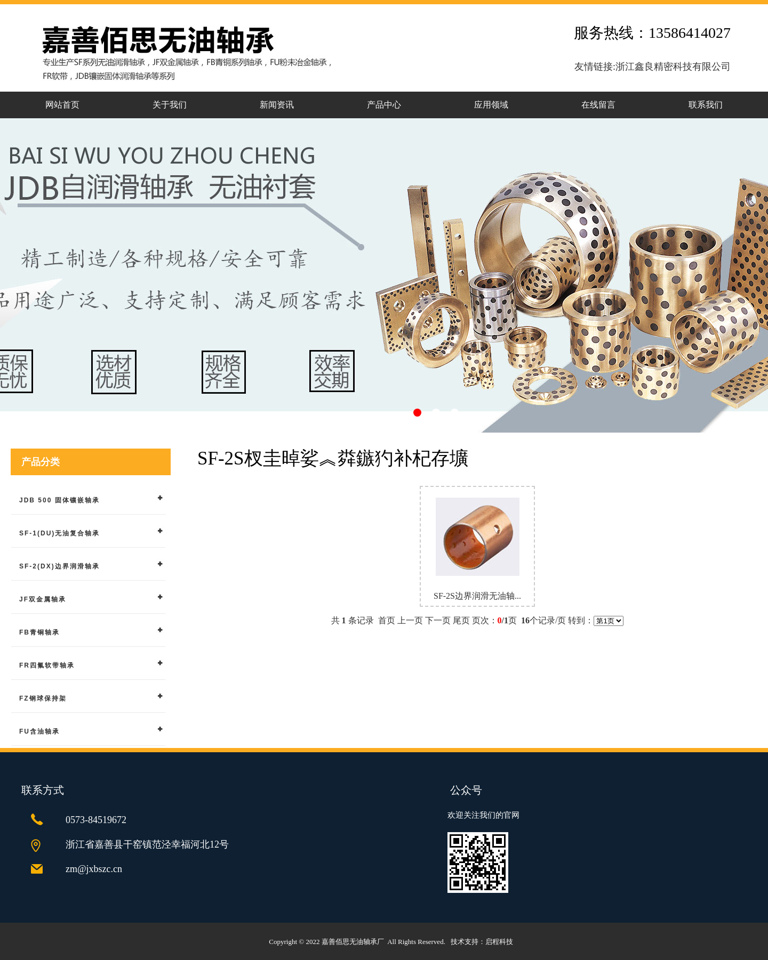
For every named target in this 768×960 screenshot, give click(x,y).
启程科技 (499, 942)
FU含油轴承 (39, 731)
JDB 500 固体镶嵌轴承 (59, 500)
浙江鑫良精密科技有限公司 (673, 66)
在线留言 (598, 104)
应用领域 (491, 104)
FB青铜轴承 (39, 632)
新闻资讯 (277, 104)
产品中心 (384, 104)
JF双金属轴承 (42, 599)
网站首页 (62, 104)
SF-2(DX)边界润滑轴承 (59, 566)
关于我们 (170, 104)
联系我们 (706, 104)
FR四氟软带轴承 (47, 665)
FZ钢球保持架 (43, 698)
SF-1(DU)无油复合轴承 (59, 533)
